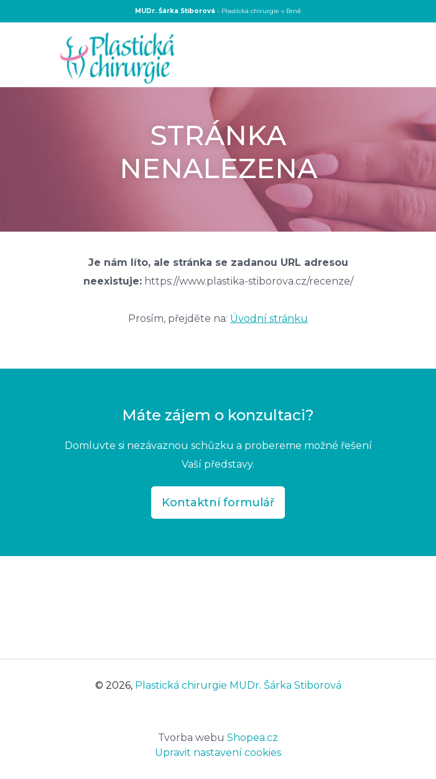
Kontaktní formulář (218, 502)
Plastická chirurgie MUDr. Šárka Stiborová (238, 685)
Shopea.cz (218, 738)
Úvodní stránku (269, 318)
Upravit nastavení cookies (218, 752)
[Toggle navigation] (378, 56)
